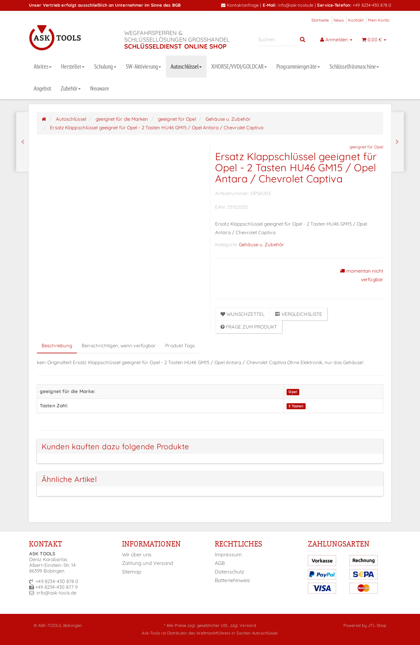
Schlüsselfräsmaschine (354, 66)
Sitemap (132, 571)
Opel (292, 392)
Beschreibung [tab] (57, 346)
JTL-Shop (377, 625)
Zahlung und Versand (147, 563)
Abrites (42, 66)
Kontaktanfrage (240, 5)
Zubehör (71, 88)
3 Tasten (295, 406)
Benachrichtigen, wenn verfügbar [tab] (119, 346)
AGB (220, 563)
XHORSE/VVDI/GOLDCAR (239, 66)
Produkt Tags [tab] (180, 346)
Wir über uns (137, 554)
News (339, 20)
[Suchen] (276, 39)
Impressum (228, 554)
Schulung (105, 66)
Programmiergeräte (298, 66)
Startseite (320, 20)
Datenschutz (229, 571)
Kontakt (355, 20)
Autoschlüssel (186, 66)
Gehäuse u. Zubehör (261, 244)
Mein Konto (379, 20)
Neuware (99, 88)
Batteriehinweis (232, 580)
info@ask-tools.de (296, 5)
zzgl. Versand (243, 625)
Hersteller (73, 66)
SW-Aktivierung (143, 66)
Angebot (42, 88)
